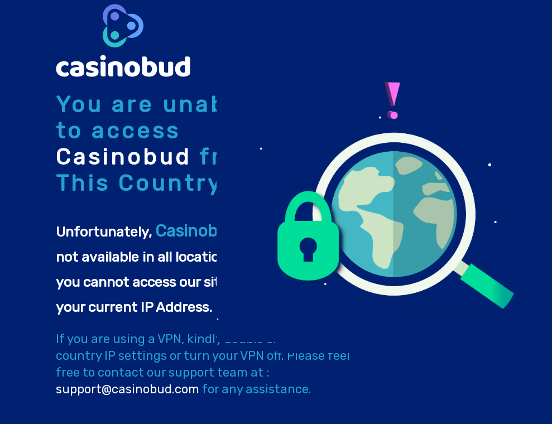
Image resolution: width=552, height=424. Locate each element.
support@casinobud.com (127, 389)
